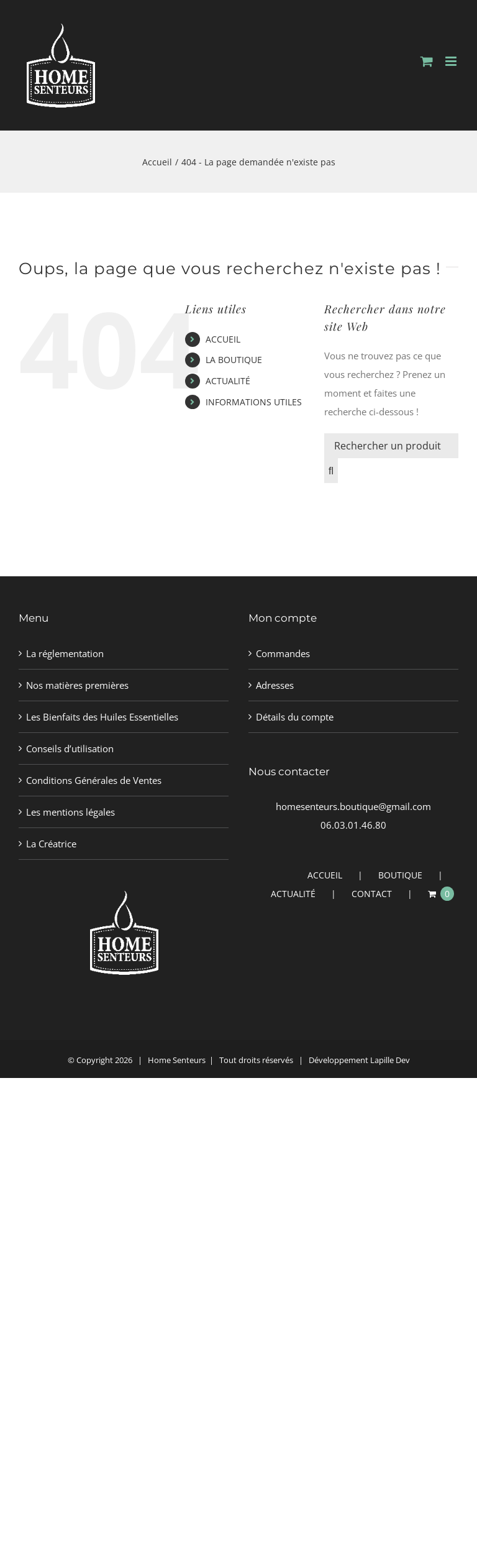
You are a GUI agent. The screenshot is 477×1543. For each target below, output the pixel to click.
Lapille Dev (390, 1060)
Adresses (275, 685)
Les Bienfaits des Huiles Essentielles (102, 717)
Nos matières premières (77, 685)
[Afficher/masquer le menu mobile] (451, 61)
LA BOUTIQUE (234, 360)
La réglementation (65, 653)
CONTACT (372, 894)
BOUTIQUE (400, 875)
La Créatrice (51, 843)
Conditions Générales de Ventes (93, 780)
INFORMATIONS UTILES (254, 402)
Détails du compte (295, 717)
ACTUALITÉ (228, 381)
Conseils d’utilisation (70, 748)
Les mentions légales (70, 812)
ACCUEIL (223, 339)
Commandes (283, 653)
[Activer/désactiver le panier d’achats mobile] (426, 61)
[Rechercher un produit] (391, 445)
